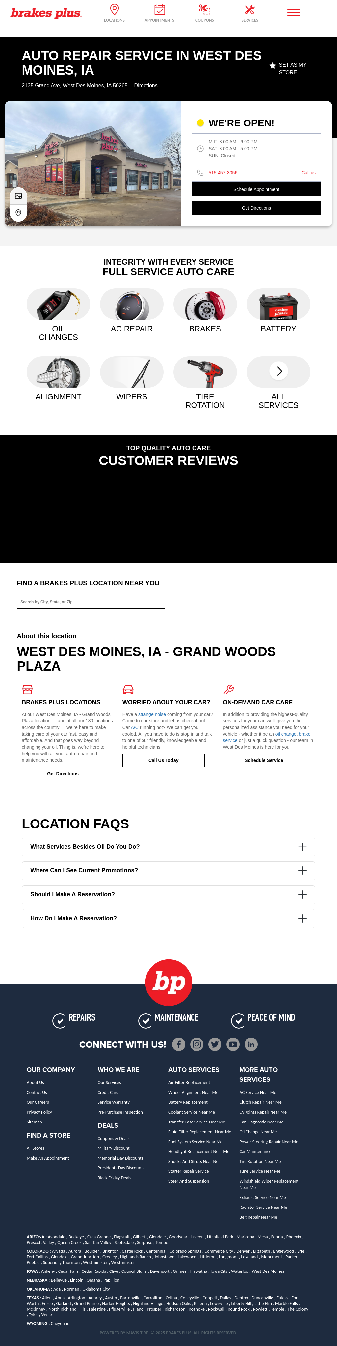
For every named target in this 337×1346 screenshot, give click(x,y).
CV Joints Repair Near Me (263, 1112)
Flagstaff (122, 1237)
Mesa (263, 1237)
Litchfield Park (220, 1237)
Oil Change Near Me (258, 1132)
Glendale (157, 1237)
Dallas (225, 1298)
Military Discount (114, 1148)
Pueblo (33, 1262)
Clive (113, 1271)
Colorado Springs (185, 1251)
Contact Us (37, 1092)
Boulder (92, 1251)
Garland (63, 1303)
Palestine (97, 1309)
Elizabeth (261, 1251)
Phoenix (293, 1237)
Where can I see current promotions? (168, 870)
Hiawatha (198, 1271)
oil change (286, 734)
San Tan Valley (98, 1242)
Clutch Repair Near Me (260, 1102)
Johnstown (164, 1257)
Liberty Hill (241, 1303)
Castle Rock (132, 1251)
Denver (243, 1251)
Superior (51, 1262)
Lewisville (219, 1303)
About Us (35, 1082)
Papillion (111, 1280)
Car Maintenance (255, 1151)
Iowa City (219, 1271)
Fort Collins (37, 1257)
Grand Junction (85, 1257)
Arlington (76, 1298)
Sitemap (34, 1122)
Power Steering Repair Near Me (268, 1141)
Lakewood (187, 1257)
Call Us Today (163, 760)
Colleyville (189, 1298)
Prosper (154, 1309)
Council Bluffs (134, 1271)
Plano (138, 1309)
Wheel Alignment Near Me (193, 1092)
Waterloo (239, 1271)
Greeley (109, 1257)
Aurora (74, 1251)
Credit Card (108, 1092)
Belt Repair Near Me (258, 1217)
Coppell (209, 1298)
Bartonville (130, 1298)
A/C (134, 727)
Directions (146, 85)
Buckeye (76, 1237)
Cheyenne (60, 1323)
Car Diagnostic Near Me (261, 1122)
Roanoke (197, 1309)
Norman (71, 1289)
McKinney (36, 1309)
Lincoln (76, 1280)
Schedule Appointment (256, 189)
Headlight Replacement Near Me (198, 1151)
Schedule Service (264, 760)
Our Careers (38, 1102)
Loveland (249, 1257)
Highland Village (148, 1303)
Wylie (46, 1314)
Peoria (277, 1237)
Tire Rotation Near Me (260, 1161)
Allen (47, 1298)
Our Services (109, 1082)
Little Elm (263, 1303)
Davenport (160, 1271)
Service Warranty (114, 1102)
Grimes (180, 1271)
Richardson (175, 1309)
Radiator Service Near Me (263, 1207)
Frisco (47, 1303)
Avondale (56, 1237)
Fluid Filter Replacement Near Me (199, 1132)
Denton (241, 1298)
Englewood (283, 1251)
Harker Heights (116, 1303)
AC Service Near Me (257, 1092)
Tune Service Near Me (259, 1171)
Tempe (162, 1242)
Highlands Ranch (135, 1257)
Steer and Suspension (188, 1181)
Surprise (144, 1242)
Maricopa (245, 1237)
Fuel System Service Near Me (195, 1141)
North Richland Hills (66, 1309)
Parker (291, 1257)
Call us (308, 172)
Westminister (95, 1262)
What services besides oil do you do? (168, 847)
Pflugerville (119, 1309)
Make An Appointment (48, 1158)
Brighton (110, 1251)
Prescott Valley (40, 1242)
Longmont (228, 1257)
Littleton (207, 1257)
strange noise (152, 714)
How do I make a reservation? (168, 918)
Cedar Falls (68, 1271)
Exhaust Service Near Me (262, 1197)
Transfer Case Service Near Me (196, 1122)
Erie (300, 1251)
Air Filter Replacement (189, 1082)
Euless (282, 1298)
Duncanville (262, 1298)
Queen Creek (69, 1242)
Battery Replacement (188, 1102)
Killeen (200, 1303)
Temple (277, 1309)
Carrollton (152, 1298)
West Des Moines (268, 1271)
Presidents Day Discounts (121, 1168)
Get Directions (256, 208)
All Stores (35, 1148)
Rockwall (216, 1309)
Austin (111, 1298)
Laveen (197, 1237)
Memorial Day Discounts (120, 1158)
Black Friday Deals (114, 1178)
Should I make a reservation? (168, 894)
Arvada (58, 1251)
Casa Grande (99, 1237)
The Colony (298, 1309)
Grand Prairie (86, 1303)
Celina (171, 1298)
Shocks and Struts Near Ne (193, 1161)
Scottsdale (124, 1242)
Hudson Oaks (179, 1303)
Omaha (93, 1280)
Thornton (71, 1262)
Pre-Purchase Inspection (120, 1112)
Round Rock (239, 1309)
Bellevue (59, 1280)
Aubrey (95, 1298)
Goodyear (178, 1237)
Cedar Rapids (94, 1271)
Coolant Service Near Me (191, 1112)
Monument (271, 1257)
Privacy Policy (39, 1112)
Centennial (156, 1251)
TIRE (144, 1332)
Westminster (123, 1262)
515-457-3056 (223, 172)
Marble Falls (286, 1303)
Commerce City (219, 1251)
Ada (57, 1289)
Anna (60, 1298)
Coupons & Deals (114, 1138)
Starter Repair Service (188, 1171)
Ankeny (48, 1271)
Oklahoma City (96, 1289)
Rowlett (260, 1309)
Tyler (33, 1314)
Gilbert (139, 1237)
